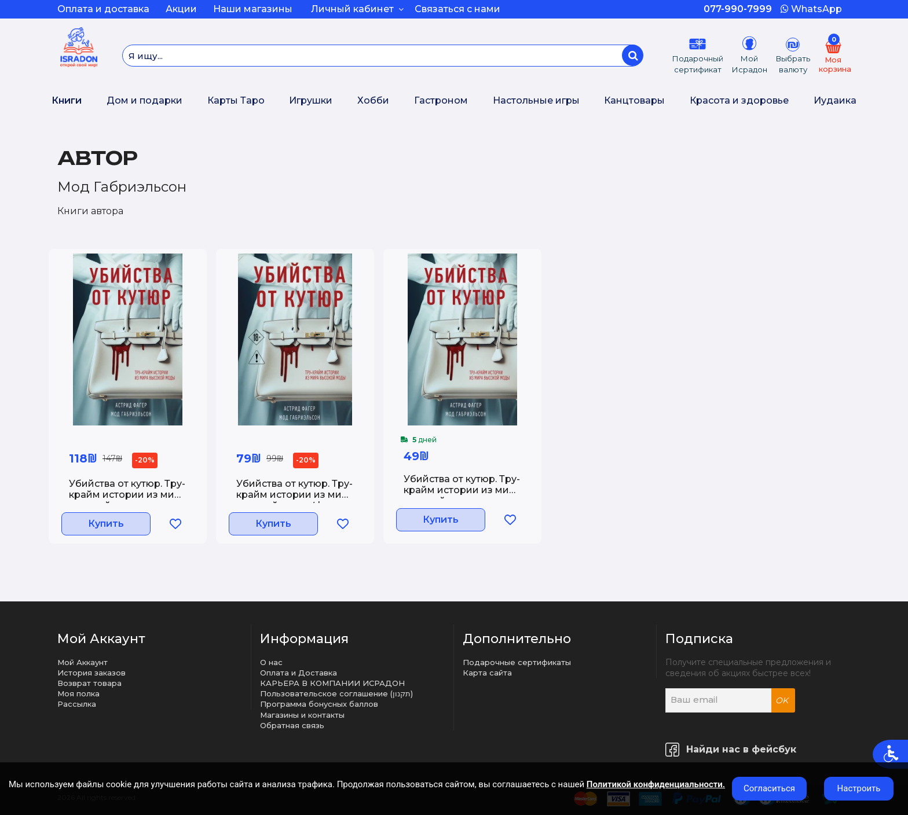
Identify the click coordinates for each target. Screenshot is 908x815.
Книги (67, 100)
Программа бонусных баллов (319, 703)
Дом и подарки (144, 100)
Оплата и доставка (103, 8)
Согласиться (769, 788)
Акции (181, 8)
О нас (271, 662)
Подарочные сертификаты (517, 662)
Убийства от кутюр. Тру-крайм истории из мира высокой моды (127, 494)
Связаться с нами (457, 8)
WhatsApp (811, 8)
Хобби (373, 100)
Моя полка (78, 693)
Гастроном (441, 100)
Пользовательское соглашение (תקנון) (336, 693)
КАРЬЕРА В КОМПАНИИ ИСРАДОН (332, 683)
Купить (111, 527)
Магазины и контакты (302, 714)
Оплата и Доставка (298, 672)
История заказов (91, 672)
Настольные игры (536, 100)
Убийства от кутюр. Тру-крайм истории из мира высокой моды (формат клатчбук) (295, 496)
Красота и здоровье (739, 100)
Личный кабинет (357, 8)
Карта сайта (487, 672)
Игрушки (310, 100)
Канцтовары (634, 100)
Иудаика (835, 100)
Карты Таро (236, 100)
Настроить (859, 788)
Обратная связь (292, 725)
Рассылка (76, 703)
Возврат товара (89, 683)
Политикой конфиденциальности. (656, 784)
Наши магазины (252, 8)
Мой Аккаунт (82, 662)
